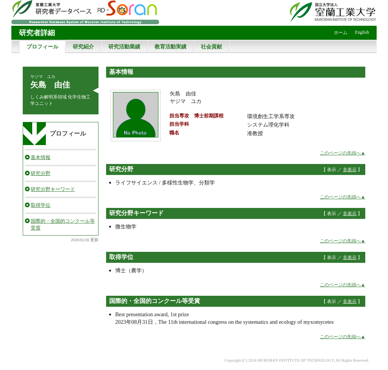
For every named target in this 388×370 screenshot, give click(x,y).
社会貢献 (211, 47)
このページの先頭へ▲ (342, 153)
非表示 (350, 169)
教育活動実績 (170, 47)
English (362, 32)
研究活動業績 (124, 47)
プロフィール (42, 47)
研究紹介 (83, 47)
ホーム (340, 32)
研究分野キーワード (53, 189)
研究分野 (40, 173)
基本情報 (40, 157)
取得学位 (40, 205)
